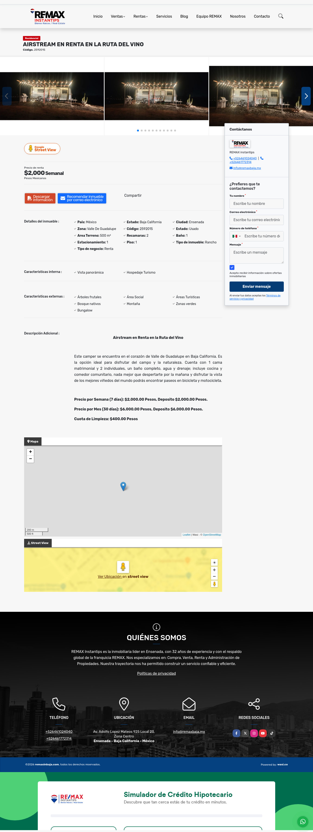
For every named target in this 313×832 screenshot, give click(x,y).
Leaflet (186, 534)
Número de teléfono (244, 228)
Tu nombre (238, 196)
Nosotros (238, 16)
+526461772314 (241, 162)
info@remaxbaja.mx (247, 168)
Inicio (98, 16)
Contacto (262, 16)
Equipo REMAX (209, 16)
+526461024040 (245, 158)
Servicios (164, 16)
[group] (52, 96)
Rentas (140, 16)
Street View (42, 148)
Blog (184, 16)
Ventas (117, 16)
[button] (138, 130)
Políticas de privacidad (156, 673)
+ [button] (30, 452)
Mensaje (236, 244)
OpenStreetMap (212, 534)
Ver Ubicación (110, 576)
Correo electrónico (243, 212)
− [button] (30, 459)
